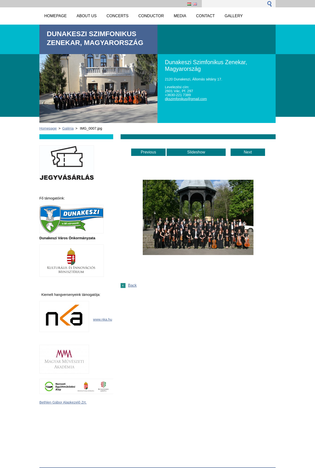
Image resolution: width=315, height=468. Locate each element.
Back (132, 285)
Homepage (48, 128)
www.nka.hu (102, 319)
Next (248, 152)
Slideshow (196, 152)
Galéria (68, 128)
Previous (148, 152)
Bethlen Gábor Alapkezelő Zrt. (63, 402)
